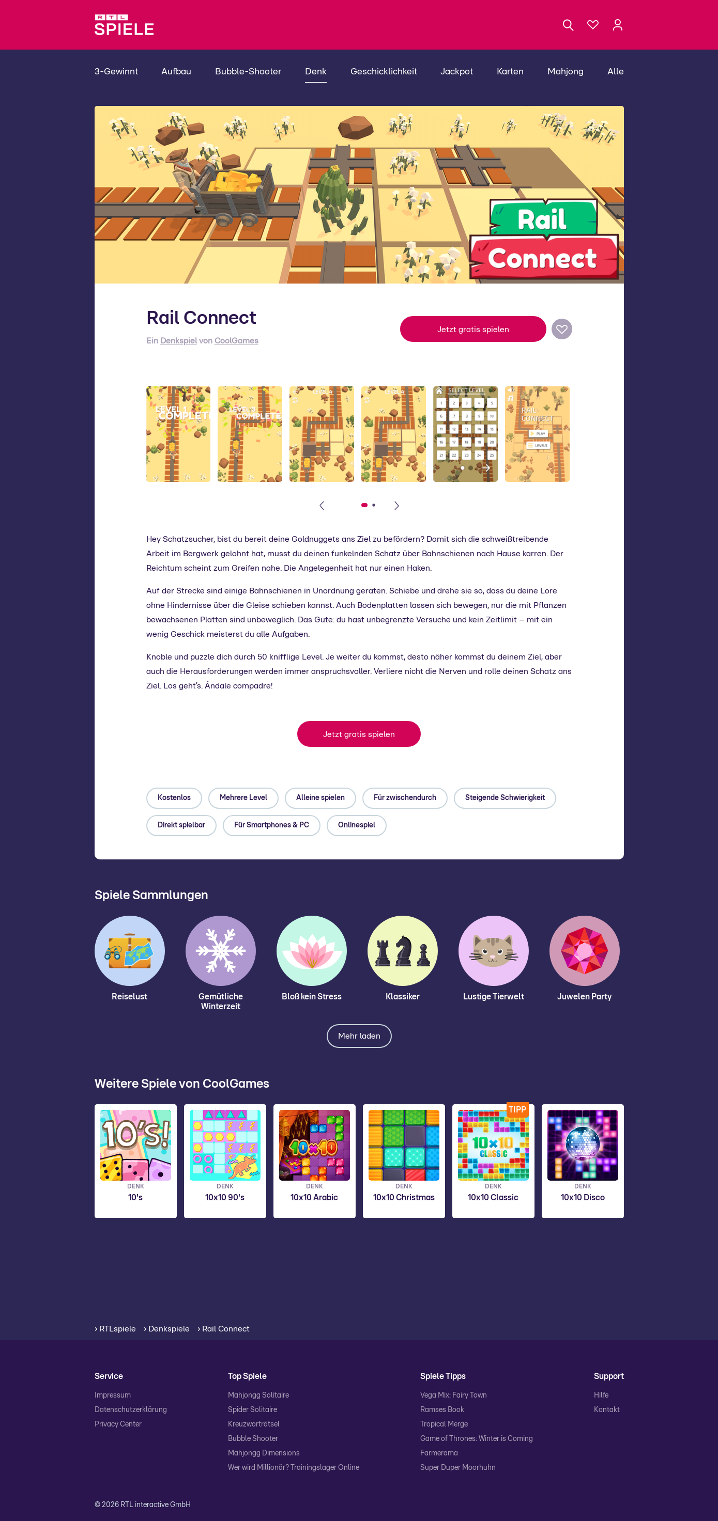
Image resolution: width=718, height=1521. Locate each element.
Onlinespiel (356, 825)
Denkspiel (178, 341)
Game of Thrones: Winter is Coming (476, 1438)
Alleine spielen (320, 798)
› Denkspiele (167, 1329)
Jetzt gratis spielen (473, 329)
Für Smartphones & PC (271, 825)
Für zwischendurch (405, 798)
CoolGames (236, 341)
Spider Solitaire (252, 1410)
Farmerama (439, 1453)
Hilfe (601, 1395)
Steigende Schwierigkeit (505, 798)
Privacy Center (118, 1424)
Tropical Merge (444, 1424)
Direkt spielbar (181, 825)
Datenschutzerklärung (131, 1410)
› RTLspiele (115, 1329)
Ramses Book (442, 1410)
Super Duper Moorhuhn (458, 1467)
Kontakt (607, 1410)
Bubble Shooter (253, 1438)
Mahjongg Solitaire (258, 1395)
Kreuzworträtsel (254, 1424)
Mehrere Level (243, 798)
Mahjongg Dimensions (264, 1453)
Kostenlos (174, 798)
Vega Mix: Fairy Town (453, 1395)
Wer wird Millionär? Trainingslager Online (293, 1467)
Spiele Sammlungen (151, 895)
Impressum (113, 1395)
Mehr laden (359, 1036)
